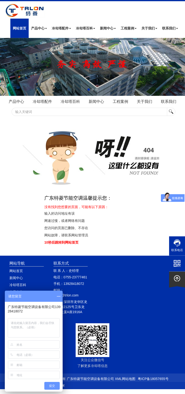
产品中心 (39, 28)
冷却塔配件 (61, 28)
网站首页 (19, 28)
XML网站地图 (125, 379)
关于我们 (149, 28)
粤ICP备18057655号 (153, 379)
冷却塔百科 (85, 28)
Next (5, 67)
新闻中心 (108, 28)
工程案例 (129, 28)
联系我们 (170, 28)
